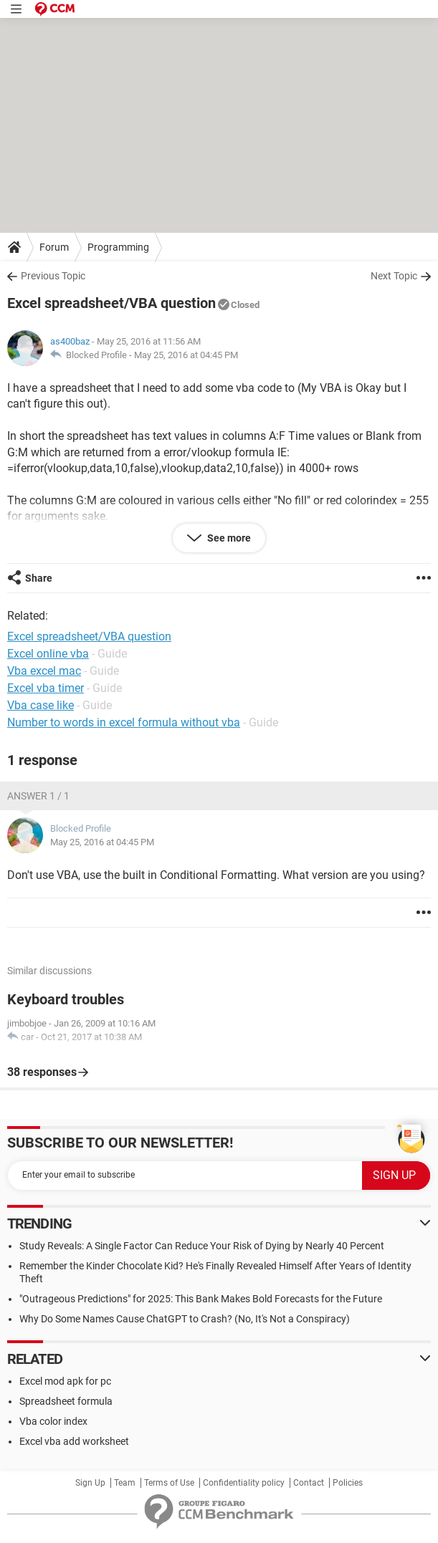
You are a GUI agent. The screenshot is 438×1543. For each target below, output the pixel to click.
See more (228, 538)
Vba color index (53, 1421)
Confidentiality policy (244, 1483)
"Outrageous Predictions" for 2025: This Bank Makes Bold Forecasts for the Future (200, 1298)
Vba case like (40, 705)
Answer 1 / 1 (38, 796)
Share (38, 578)
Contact (308, 1483)
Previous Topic (53, 276)
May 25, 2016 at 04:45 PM (186, 355)
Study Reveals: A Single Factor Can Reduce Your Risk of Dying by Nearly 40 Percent (201, 1245)
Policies (348, 1483)
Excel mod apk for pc (65, 1381)
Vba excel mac (44, 671)
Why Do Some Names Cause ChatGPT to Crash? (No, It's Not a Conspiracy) (184, 1319)
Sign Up (90, 1483)
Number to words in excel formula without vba (123, 722)
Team (124, 1483)
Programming (118, 247)
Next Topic (394, 276)
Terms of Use (169, 1483)
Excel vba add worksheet (74, 1441)
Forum (54, 247)
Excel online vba (48, 653)
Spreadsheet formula (66, 1401)
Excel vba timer (45, 688)
